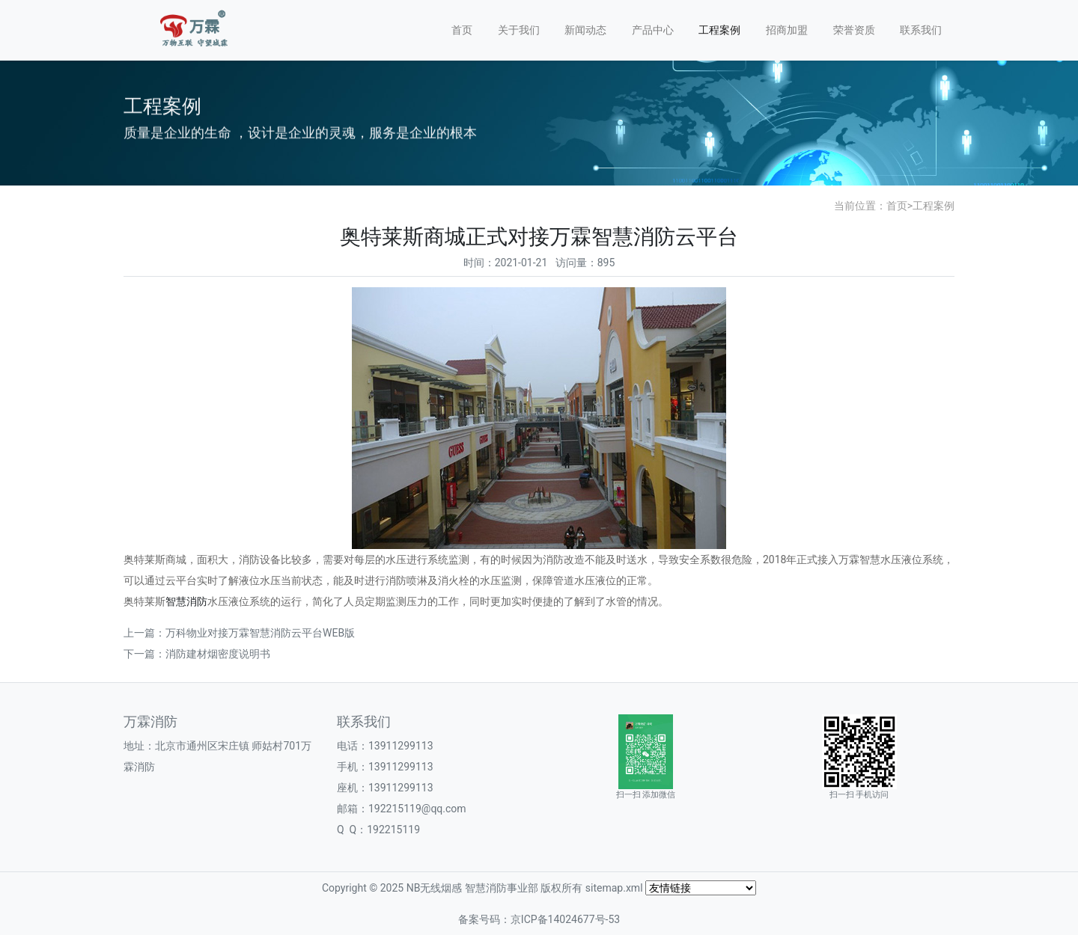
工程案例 (719, 30)
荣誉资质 (854, 30)
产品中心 (653, 30)
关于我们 (519, 30)
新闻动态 (585, 30)
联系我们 (921, 30)
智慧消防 (186, 601)
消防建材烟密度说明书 (217, 654)
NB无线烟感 (434, 888)
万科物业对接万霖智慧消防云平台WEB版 (260, 633)
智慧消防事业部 (501, 888)
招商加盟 (787, 30)
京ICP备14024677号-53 (565, 919)
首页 (461, 30)
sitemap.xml (614, 888)
